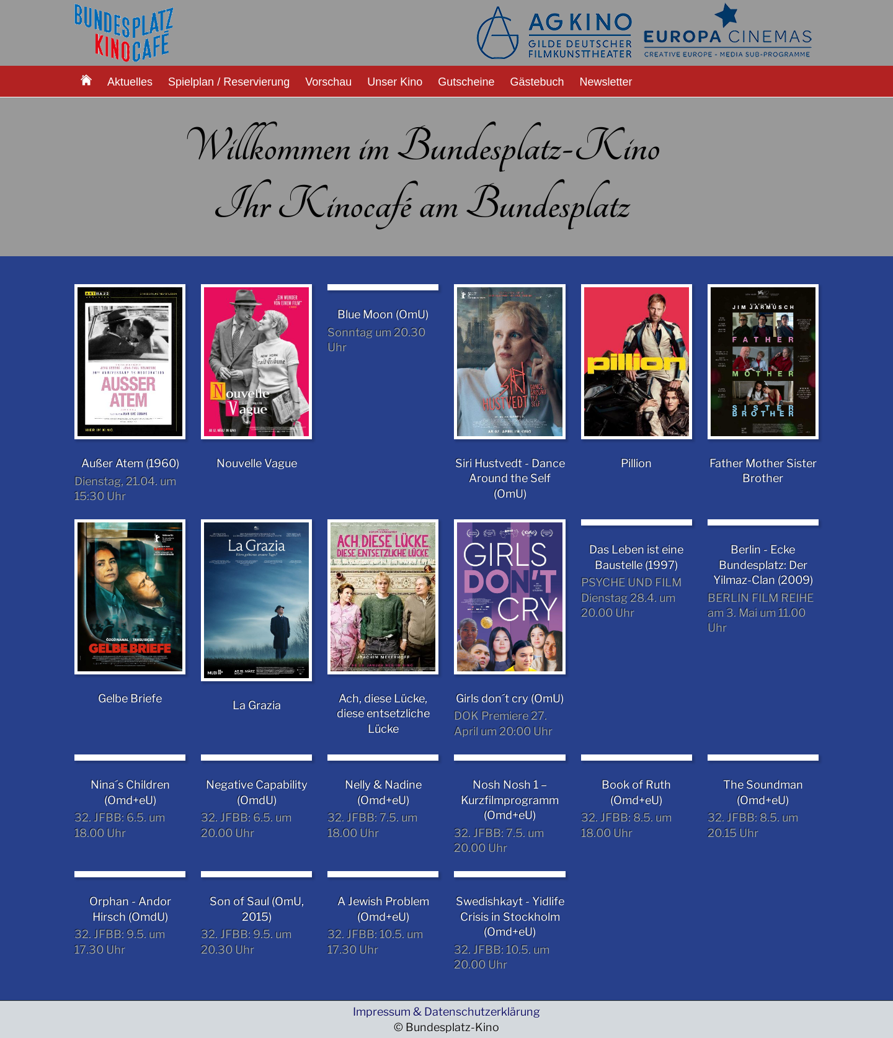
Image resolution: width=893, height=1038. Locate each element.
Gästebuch (537, 82)
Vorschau (328, 82)
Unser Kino (394, 82)
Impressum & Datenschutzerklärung (446, 1011)
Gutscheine (466, 82)
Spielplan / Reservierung (229, 82)
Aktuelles (130, 82)
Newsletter (606, 82)
